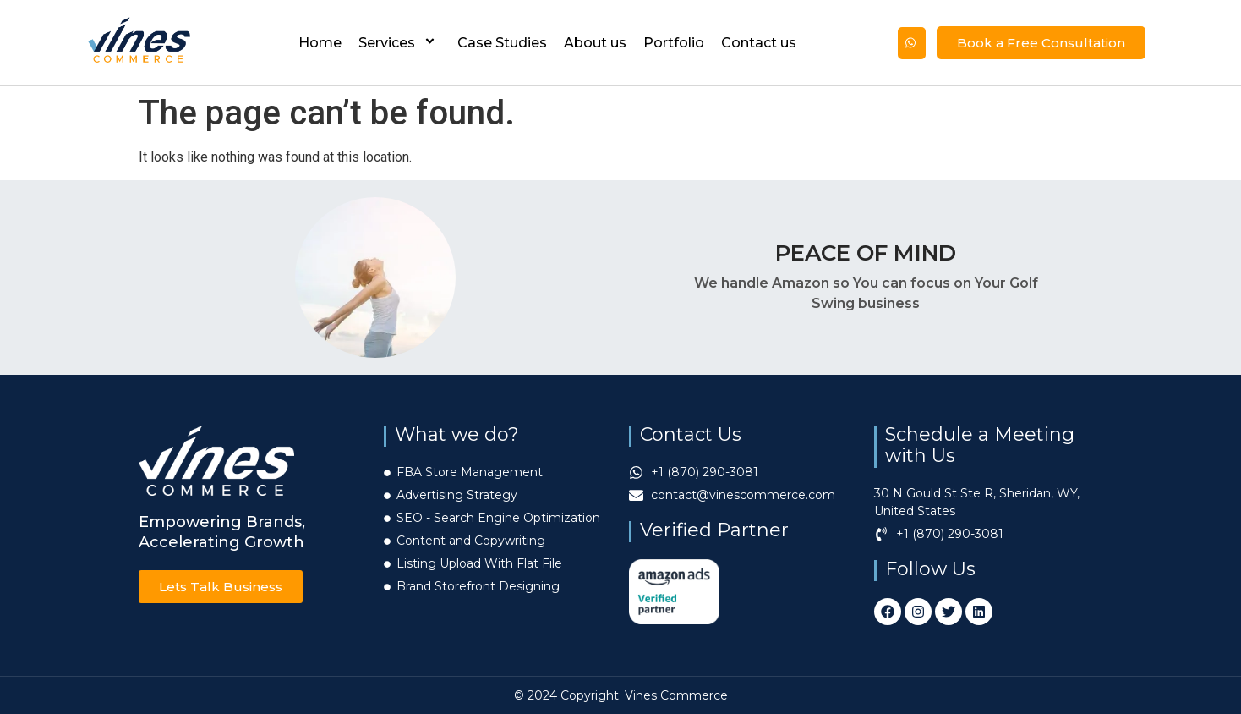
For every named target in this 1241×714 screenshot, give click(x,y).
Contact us (758, 43)
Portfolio (673, 43)
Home (320, 43)
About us (595, 43)
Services (399, 43)
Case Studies (502, 43)
